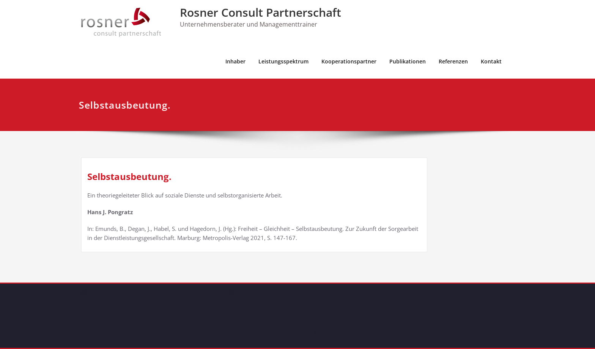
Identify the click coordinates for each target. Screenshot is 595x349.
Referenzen (453, 61)
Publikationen (407, 61)
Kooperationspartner (348, 61)
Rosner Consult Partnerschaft (260, 12)
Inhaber (235, 61)
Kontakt (491, 61)
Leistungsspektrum (283, 61)
